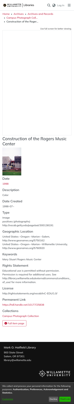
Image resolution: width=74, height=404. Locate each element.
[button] (49, 5)
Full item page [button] (14, 323)
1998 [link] (5, 183)
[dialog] (37, 393)
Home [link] (6, 13)
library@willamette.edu (17, 360)
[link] (20, 316)
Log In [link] (61, 5)
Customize (7, 399)
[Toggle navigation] (69, 5)
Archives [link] (19, 13)
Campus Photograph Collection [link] (22, 17)
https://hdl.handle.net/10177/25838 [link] (23, 304)
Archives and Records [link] (40, 13)
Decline (53, 399)
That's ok (65, 399)
